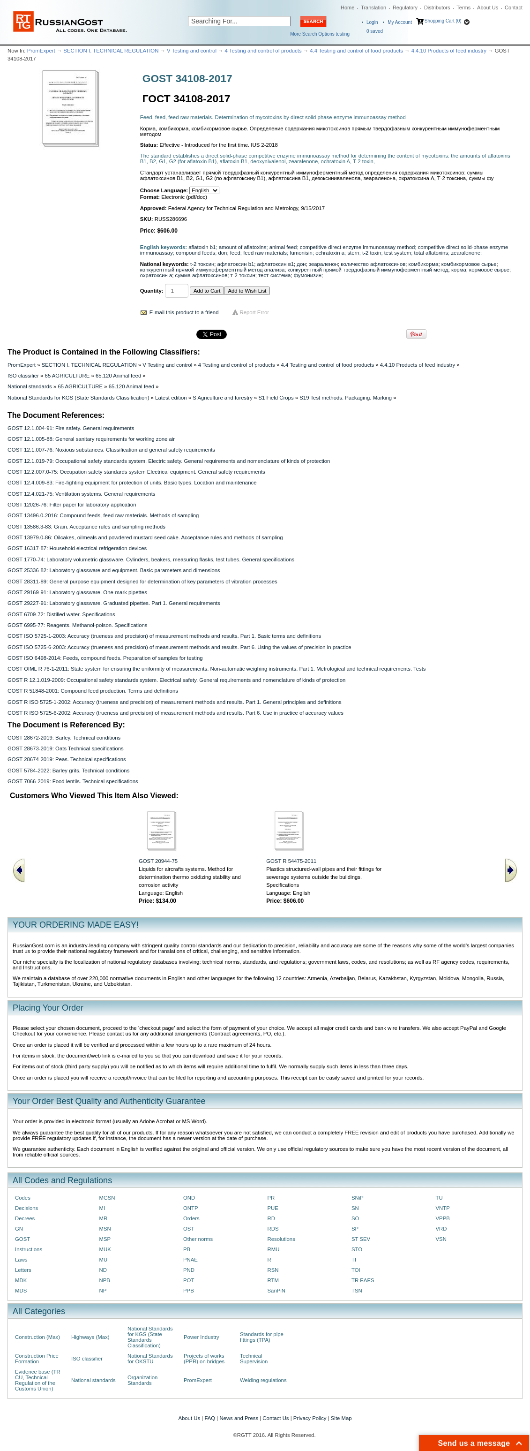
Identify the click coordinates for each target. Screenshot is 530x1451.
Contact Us (275, 1418)
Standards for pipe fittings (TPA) (262, 1337)
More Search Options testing (320, 34)
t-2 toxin (371, 253)
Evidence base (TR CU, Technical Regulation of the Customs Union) (37, 1380)
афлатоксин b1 (235, 264)
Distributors (437, 7)
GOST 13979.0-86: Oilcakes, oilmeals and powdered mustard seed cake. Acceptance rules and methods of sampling (145, 537)
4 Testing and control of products (263, 50)
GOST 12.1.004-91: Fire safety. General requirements (70, 428)
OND (189, 1198)
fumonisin (301, 253)
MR (103, 1218)
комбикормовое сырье (469, 264)
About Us (487, 7)
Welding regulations (263, 1380)
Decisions (26, 1208)
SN (355, 1208)
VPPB (443, 1218)
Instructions (28, 1249)
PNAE (190, 1259)
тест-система (274, 275)
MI (102, 1208)
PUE (273, 1208)
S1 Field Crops (275, 398)
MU (103, 1259)
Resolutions (281, 1239)
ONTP (190, 1208)
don (222, 253)
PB (186, 1249)
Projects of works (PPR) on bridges (204, 1358)
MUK (105, 1249)
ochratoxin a (329, 253)
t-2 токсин (202, 264)
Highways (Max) (90, 1337)
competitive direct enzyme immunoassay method (357, 247)
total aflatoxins (431, 253)
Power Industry (201, 1337)
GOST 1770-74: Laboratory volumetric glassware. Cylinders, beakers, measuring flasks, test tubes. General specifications (150, 559)
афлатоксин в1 (275, 264)
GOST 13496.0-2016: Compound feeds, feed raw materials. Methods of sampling (103, 515)
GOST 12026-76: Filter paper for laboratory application (71, 504)
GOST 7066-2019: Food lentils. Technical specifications (72, 781)
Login (372, 22)
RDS (273, 1229)
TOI (355, 1270)
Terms (463, 7)
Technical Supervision (254, 1358)
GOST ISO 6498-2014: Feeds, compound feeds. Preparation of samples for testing (105, 658)
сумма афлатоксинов (201, 275)
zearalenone (465, 253)
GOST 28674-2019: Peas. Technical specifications (66, 759)
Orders (191, 1218)
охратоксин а (156, 275)
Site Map (341, 1418)
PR (271, 1198)
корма (458, 269)
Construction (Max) (37, 1337)
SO (355, 1218)
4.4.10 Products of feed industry (448, 50)
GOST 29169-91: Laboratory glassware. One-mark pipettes (77, 592)
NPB (104, 1280)
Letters (23, 1270)
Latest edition (171, 398)
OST (188, 1229)
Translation (373, 7)
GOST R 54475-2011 (291, 861)
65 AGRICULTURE (67, 375)
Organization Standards (142, 1380)
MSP (105, 1239)
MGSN (107, 1198)
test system (397, 253)
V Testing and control (191, 50)
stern (353, 253)
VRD (441, 1229)
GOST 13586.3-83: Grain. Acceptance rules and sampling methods (86, 526)
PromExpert (41, 50)
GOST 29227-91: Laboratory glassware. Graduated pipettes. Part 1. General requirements (113, 603)
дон (301, 264)
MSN (105, 1229)
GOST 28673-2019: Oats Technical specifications (65, 748)
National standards (29, 386)
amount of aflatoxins (243, 247)
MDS (21, 1290)
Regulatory (405, 7)
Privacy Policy (310, 1418)
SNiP (357, 1198)
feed (235, 253)
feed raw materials (265, 253)
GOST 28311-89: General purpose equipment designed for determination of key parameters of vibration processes (142, 581)
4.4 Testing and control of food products (356, 50)
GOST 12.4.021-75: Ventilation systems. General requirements (81, 494)
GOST (22, 1239)
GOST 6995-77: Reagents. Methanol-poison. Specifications (77, 625)
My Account (400, 22)
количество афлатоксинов (373, 264)
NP (103, 1290)
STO (356, 1249)
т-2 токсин (242, 275)
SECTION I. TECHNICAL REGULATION (110, 50)
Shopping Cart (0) (443, 20)
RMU (274, 1249)
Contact (514, 7)
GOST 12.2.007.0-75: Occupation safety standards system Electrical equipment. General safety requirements (136, 472)
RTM (273, 1280)
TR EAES (362, 1280)
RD (271, 1218)
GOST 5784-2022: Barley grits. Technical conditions (68, 770)
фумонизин (307, 275)
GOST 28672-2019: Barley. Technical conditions (63, 738)
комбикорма (424, 264)
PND (188, 1270)
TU (439, 1198)
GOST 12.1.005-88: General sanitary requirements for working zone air (91, 439)
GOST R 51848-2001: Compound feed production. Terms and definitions (92, 691)
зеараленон (323, 264)
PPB (188, 1290)
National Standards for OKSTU (150, 1358)
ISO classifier (23, 375)
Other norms (198, 1239)
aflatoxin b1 (202, 247)
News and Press (238, 1418)
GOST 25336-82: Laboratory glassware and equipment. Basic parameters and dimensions (113, 570)
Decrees (25, 1218)
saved (374, 31)
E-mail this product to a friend (184, 312)
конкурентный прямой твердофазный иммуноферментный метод (368, 269)
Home (347, 7)
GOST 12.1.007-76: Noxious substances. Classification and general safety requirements (111, 450)
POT (188, 1280)
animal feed (283, 247)
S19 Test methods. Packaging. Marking (345, 398)
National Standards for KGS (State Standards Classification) (78, 398)
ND (103, 1270)
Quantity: (152, 291)
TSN (356, 1290)
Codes (22, 1198)
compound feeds (195, 253)
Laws (21, 1259)
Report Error (254, 312)
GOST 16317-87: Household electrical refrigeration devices (77, 548)
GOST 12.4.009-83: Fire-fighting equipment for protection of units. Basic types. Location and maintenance (131, 482)
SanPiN (277, 1290)
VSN (441, 1239)
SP (354, 1229)
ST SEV (360, 1239)
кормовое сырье (489, 269)
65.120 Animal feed (118, 375)
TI (353, 1259)
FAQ (209, 1418)
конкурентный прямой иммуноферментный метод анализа (212, 269)
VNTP (443, 1208)
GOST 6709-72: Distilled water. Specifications (61, 614)
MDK (21, 1280)
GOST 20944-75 (158, 861)
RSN (273, 1270)
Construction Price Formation (37, 1358)
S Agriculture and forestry (223, 398)
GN (19, 1229)
